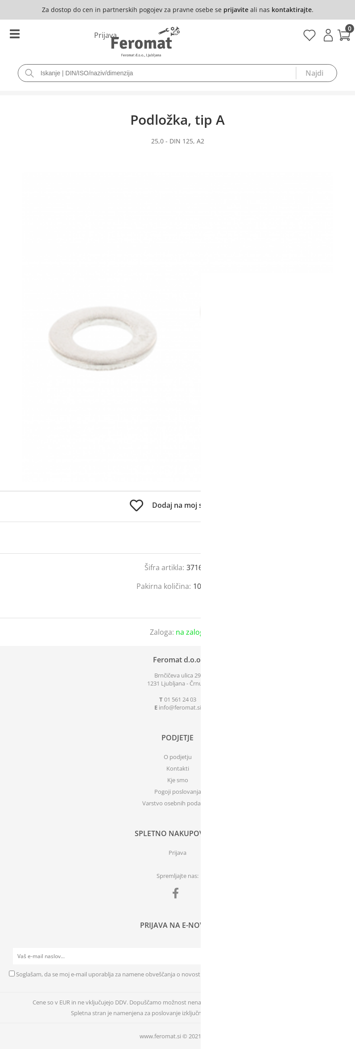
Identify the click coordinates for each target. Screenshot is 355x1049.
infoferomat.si (180, 707)
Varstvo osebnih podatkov (177, 803)
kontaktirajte (292, 9)
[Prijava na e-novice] (337, 956)
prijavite (235, 9)
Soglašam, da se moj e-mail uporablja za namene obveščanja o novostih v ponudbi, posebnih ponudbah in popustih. (170, 974)
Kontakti (177, 768)
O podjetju (178, 757)
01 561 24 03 (180, 699)
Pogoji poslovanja (177, 792)
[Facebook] (177, 895)
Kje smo (177, 780)
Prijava (328, 35)
